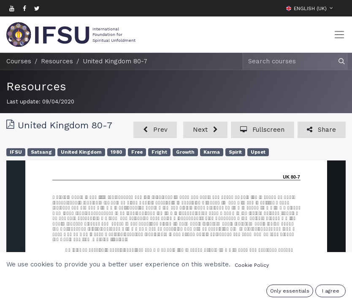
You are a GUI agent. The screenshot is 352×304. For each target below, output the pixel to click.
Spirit (235, 152)
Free (137, 152)
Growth (185, 152)
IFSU (16, 152)
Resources (36, 86)
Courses (18, 61)
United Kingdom (81, 152)
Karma (211, 152)
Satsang (41, 152)
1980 (116, 152)
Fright (159, 152)
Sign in (293, 292)
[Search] (338, 61)
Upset (258, 152)
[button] (339, 8)
